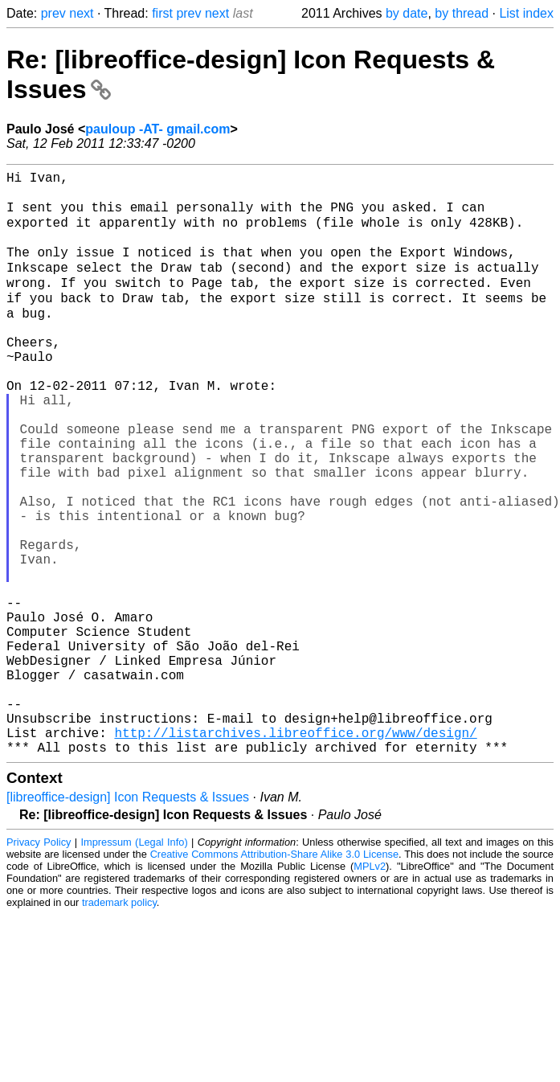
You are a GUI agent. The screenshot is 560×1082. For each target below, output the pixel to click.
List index (526, 13)
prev (53, 13)
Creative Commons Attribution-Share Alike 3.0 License (274, 977)
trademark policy (119, 1025)
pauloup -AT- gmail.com (157, 129)
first (162, 13)
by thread (461, 13)
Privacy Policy (38, 965)
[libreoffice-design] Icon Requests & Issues (127, 920)
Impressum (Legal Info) (133, 965)
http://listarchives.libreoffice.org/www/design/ (295, 852)
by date (406, 13)
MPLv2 (370, 989)
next (81, 13)
